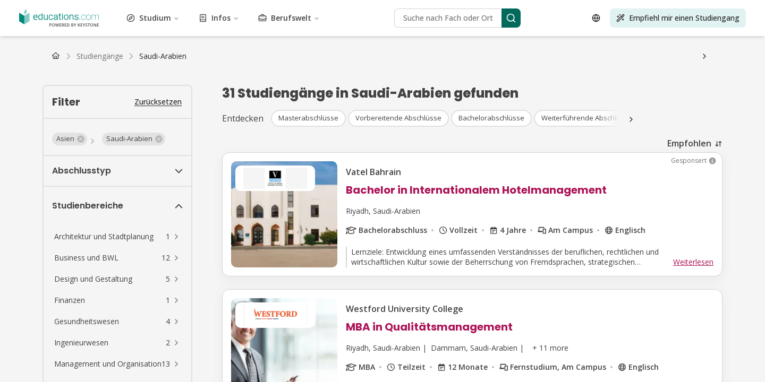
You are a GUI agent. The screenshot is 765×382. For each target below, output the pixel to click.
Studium (54, 145)
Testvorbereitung (246, 37)
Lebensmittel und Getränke (226, 18)
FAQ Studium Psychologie (569, 85)
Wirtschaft (580, 8)
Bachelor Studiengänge (43, 46)
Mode (139, 18)
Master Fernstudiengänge (141, 56)
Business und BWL (343, 8)
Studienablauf (185, 85)
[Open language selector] (15, 241)
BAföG (16, 75)
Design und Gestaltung (524, 8)
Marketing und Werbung (331, 27)
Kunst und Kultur (196, 8)
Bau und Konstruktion (414, 8)
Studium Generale (303, 18)
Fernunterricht (28, 104)
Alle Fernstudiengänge (222, 56)
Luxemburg (198, 66)
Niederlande (131, 66)
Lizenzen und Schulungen (416, 37)
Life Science (127, 27)
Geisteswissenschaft (431, 18)
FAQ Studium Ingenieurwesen (225, 94)
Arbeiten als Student (39, 85)
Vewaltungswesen (34, 8)
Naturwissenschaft (403, 27)
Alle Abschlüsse (314, 46)
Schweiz (96, 66)
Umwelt (115, 18)
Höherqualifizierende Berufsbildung (561, 27)
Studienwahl (230, 85)
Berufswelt (58, 180)
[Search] (106, 206)
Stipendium (49, 75)
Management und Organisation (237, 27)
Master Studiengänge (119, 46)
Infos (49, 163)
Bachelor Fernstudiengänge (51, 56)
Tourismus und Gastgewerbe (323, 37)
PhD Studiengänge (254, 46)
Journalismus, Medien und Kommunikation (540, 18)
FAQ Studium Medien (468, 94)
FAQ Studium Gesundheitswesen (671, 85)
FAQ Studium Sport (311, 94)
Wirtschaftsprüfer (34, 113)
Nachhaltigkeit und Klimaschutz (110, 37)
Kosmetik (468, 8)
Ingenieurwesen (74, 18)
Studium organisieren (288, 85)
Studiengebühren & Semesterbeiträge (132, 75)
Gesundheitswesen (365, 18)
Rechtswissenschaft (72, 27)
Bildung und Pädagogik (638, 8)
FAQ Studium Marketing (387, 94)
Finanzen (164, 18)
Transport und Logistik (500, 37)
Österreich (64, 66)
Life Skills (166, 27)
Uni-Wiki (396, 85)
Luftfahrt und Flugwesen (268, 8)
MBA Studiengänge (189, 46)
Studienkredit (218, 75)
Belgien (165, 66)
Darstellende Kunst (467, 27)
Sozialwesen (707, 27)
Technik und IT (192, 37)
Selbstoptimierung (655, 27)
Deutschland (25, 66)
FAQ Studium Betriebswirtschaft (468, 85)
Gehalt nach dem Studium (118, 85)
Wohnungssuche (352, 85)
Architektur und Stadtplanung (115, 8)
